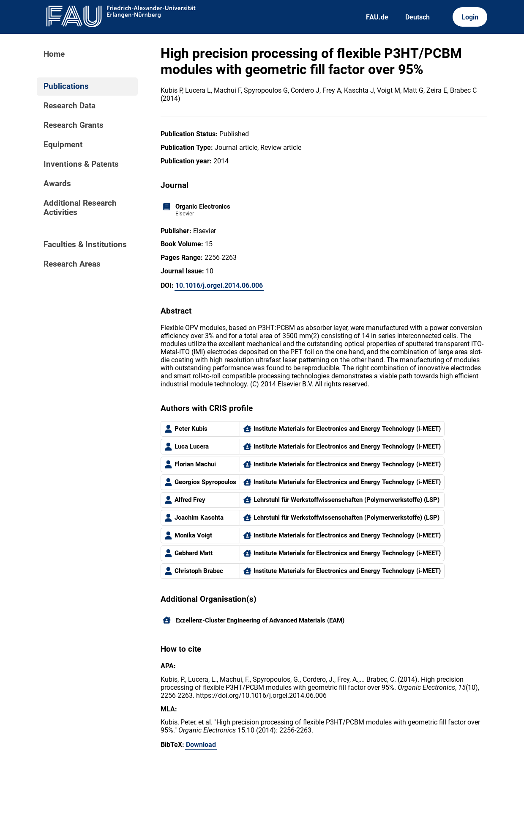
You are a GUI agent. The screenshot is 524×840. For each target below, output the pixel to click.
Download (201, 745)
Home (54, 54)
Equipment (63, 144)
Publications (66, 86)
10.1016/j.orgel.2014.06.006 (219, 285)
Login (469, 17)
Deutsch (417, 17)
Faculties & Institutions (85, 244)
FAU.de (377, 17)
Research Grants (74, 125)
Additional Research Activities (80, 207)
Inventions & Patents (81, 164)
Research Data (70, 105)
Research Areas (72, 264)
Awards (57, 183)
